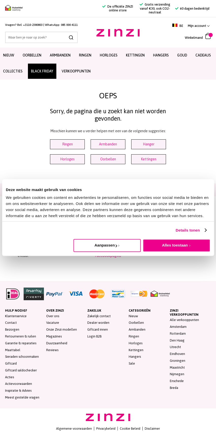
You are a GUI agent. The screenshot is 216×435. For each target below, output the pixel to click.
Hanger (149, 144)
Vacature (52, 323)
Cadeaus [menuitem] (203, 55)
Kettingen (148, 159)
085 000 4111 (69, 25)
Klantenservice (16, 316)
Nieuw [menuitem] (8, 55)
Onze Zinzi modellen (61, 329)
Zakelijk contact (99, 316)
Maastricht (177, 367)
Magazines (54, 336)
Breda (174, 388)
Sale (132, 363)
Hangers (135, 356)
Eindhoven (177, 354)
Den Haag (177, 340)
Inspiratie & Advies (18, 390)
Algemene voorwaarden (74, 428)
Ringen (67, 144)
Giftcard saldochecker (21, 370)
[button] (199, 26)
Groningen (177, 361)
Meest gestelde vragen (22, 397)
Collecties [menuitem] (13, 71)
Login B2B (94, 336)
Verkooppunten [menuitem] (76, 71)
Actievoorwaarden (18, 384)
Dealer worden (98, 323)
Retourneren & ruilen (20, 336)
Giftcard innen (97, 329)
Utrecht (175, 347)
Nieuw (133, 316)
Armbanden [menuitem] (60, 55)
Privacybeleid (105, 428)
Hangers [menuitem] (161, 55)
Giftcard (11, 363)
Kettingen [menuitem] (135, 55)
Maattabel (12, 350)
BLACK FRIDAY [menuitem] (42, 71)
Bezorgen (12, 329)
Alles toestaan (175, 245)
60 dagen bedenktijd (192, 8)
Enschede (177, 381)
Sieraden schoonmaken (22, 356)
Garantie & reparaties (20, 343)
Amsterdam (178, 327)
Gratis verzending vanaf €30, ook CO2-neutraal (155, 8)
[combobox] (41, 37)
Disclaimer (152, 428)
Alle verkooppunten (184, 320)
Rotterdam (178, 333)
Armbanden (108, 144)
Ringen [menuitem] (85, 55)
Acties (9, 377)
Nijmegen (177, 374)
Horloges (67, 159)
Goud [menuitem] (182, 55)
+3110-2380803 (33, 25)
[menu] (108, 64)
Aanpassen (105, 245)
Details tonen (188, 230)
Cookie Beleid (130, 428)
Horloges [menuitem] (109, 55)
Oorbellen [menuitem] (32, 55)
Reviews (52, 350)
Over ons (52, 316)
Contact (11, 323)
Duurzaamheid (56, 343)
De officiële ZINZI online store (117, 8)
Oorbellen (108, 159)
